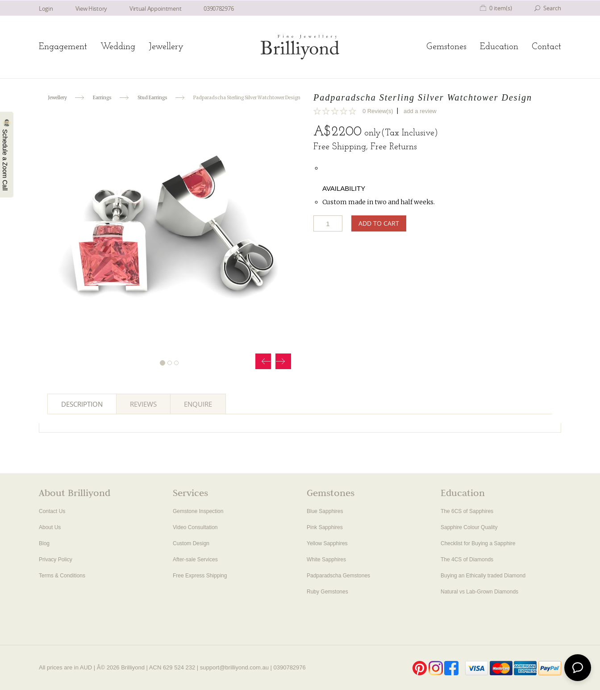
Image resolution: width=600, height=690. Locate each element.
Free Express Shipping (200, 575)
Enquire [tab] (198, 404)
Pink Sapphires (325, 527)
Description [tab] (82, 404)
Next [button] (283, 361)
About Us (50, 527)
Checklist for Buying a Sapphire (478, 543)
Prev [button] (263, 361)
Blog (44, 543)
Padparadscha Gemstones (338, 575)
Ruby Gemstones (327, 592)
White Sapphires (326, 559)
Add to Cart (378, 223)
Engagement (63, 46)
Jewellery (166, 46)
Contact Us (52, 511)
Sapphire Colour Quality (469, 527)
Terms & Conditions (62, 575)
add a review (420, 111)
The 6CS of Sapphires (467, 511)
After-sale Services (195, 559)
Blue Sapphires (325, 511)
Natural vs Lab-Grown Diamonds (479, 592)
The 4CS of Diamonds (467, 559)
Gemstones (446, 46)
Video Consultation (195, 527)
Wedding (117, 46)
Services (190, 494)
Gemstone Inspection (198, 511)
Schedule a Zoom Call (6, 154)
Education (499, 46)
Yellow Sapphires (327, 543)
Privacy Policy (55, 559)
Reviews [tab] (143, 404)
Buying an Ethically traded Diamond (483, 575)
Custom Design (191, 543)
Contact (546, 46)
